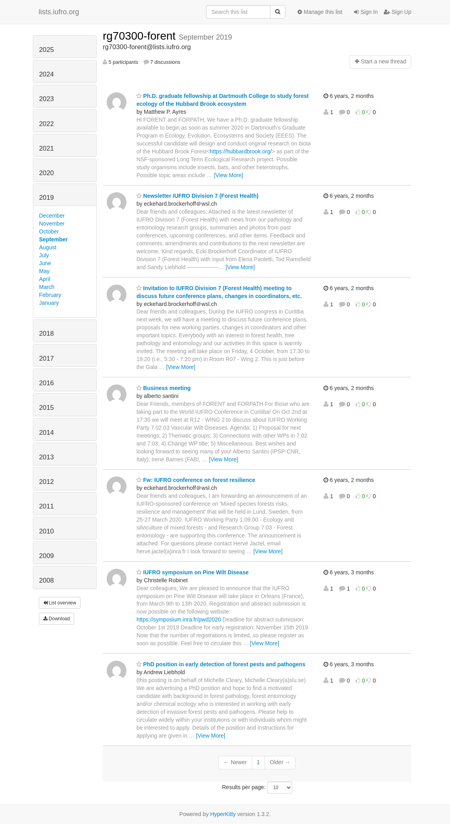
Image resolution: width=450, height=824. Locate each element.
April (44, 279)
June (45, 263)
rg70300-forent (140, 36)
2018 (46, 333)
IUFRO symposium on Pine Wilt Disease (192, 572)
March (47, 287)
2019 (46, 197)
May (44, 271)
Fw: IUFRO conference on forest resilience (195, 480)
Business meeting (163, 388)
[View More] (228, 175)
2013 (46, 457)
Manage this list (319, 12)
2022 (46, 124)
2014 (46, 432)
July (44, 255)
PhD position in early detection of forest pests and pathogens (220, 664)
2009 (46, 556)
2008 (46, 580)
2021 (46, 148)
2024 (46, 74)
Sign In (365, 12)
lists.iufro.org (59, 12)
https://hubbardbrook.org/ (241, 151)
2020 (46, 173)
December (52, 215)
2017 (46, 358)
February (50, 295)
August (48, 247)
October (49, 231)
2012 (46, 482)
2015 (46, 407)
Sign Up (398, 12)
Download (56, 618)
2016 (46, 383)
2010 (46, 531)
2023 (46, 99)
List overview (60, 603)
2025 (46, 50)
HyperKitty (223, 814)
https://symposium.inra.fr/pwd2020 (178, 619)
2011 (46, 506)
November (52, 223)
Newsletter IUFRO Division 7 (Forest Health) (197, 196)
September (53, 239)
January (49, 303)
